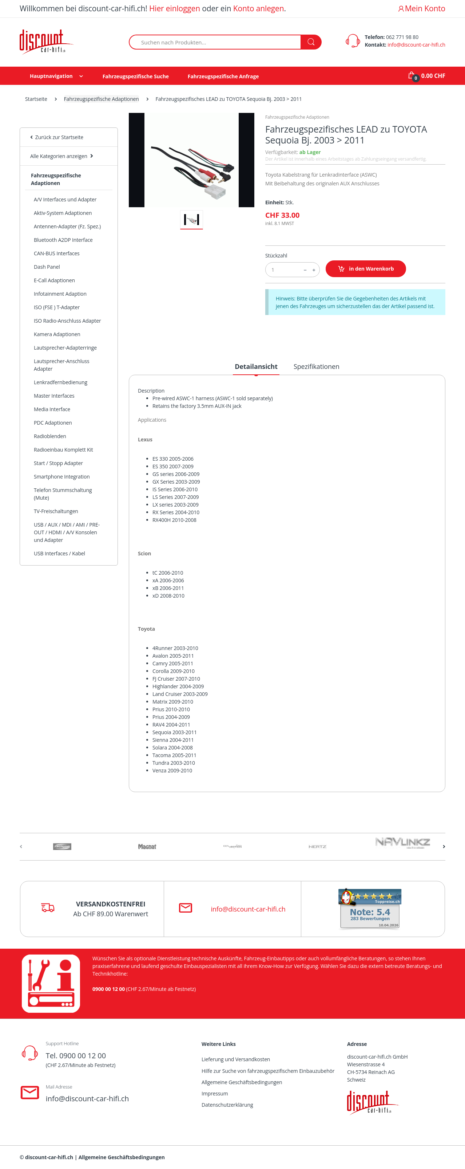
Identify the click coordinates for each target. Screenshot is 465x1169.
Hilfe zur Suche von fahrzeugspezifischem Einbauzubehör (268, 1070)
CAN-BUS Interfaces (57, 253)
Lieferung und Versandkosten (236, 1059)
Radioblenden (50, 436)
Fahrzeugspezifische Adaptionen (101, 98)
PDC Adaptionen (53, 422)
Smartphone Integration (62, 476)
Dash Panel (47, 266)
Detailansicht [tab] (256, 366)
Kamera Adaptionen (57, 334)
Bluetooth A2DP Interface (63, 239)
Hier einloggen (174, 8)
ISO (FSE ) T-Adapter (57, 307)
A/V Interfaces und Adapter (65, 199)
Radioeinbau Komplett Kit (63, 449)
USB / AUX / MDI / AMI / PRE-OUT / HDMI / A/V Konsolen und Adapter (67, 532)
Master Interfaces (54, 395)
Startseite (36, 98)
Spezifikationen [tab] (316, 366)
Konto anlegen (258, 8)
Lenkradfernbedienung (60, 382)
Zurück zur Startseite (56, 137)
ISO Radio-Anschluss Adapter (67, 320)
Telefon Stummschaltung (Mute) (63, 494)
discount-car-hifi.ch (49, 1157)
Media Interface (52, 409)
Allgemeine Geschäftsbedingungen (242, 1082)
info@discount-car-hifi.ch (416, 44)
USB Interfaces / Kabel (59, 553)
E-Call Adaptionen (54, 280)
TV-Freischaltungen (56, 511)
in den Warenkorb (366, 269)
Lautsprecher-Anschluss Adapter (62, 365)
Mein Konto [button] (421, 8)
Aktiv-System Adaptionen (63, 212)
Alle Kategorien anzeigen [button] (58, 156)
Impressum (215, 1093)
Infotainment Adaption (60, 293)
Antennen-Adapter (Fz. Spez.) (67, 226)
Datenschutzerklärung (227, 1104)
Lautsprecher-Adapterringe (65, 347)
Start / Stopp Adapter (58, 463)
